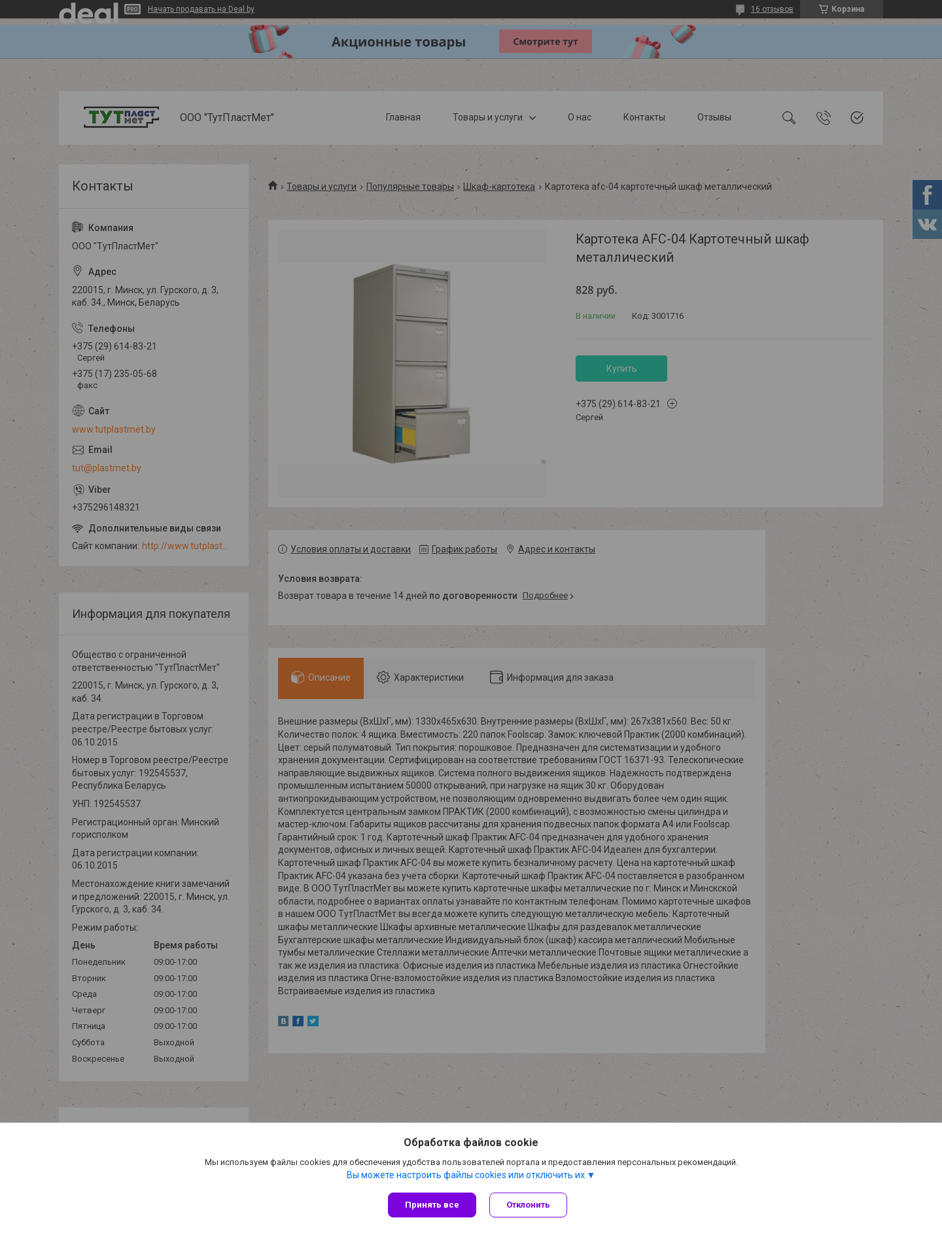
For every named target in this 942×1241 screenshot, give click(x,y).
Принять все (432, 1205)
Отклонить (528, 1205)
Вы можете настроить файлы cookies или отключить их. (467, 1175)
